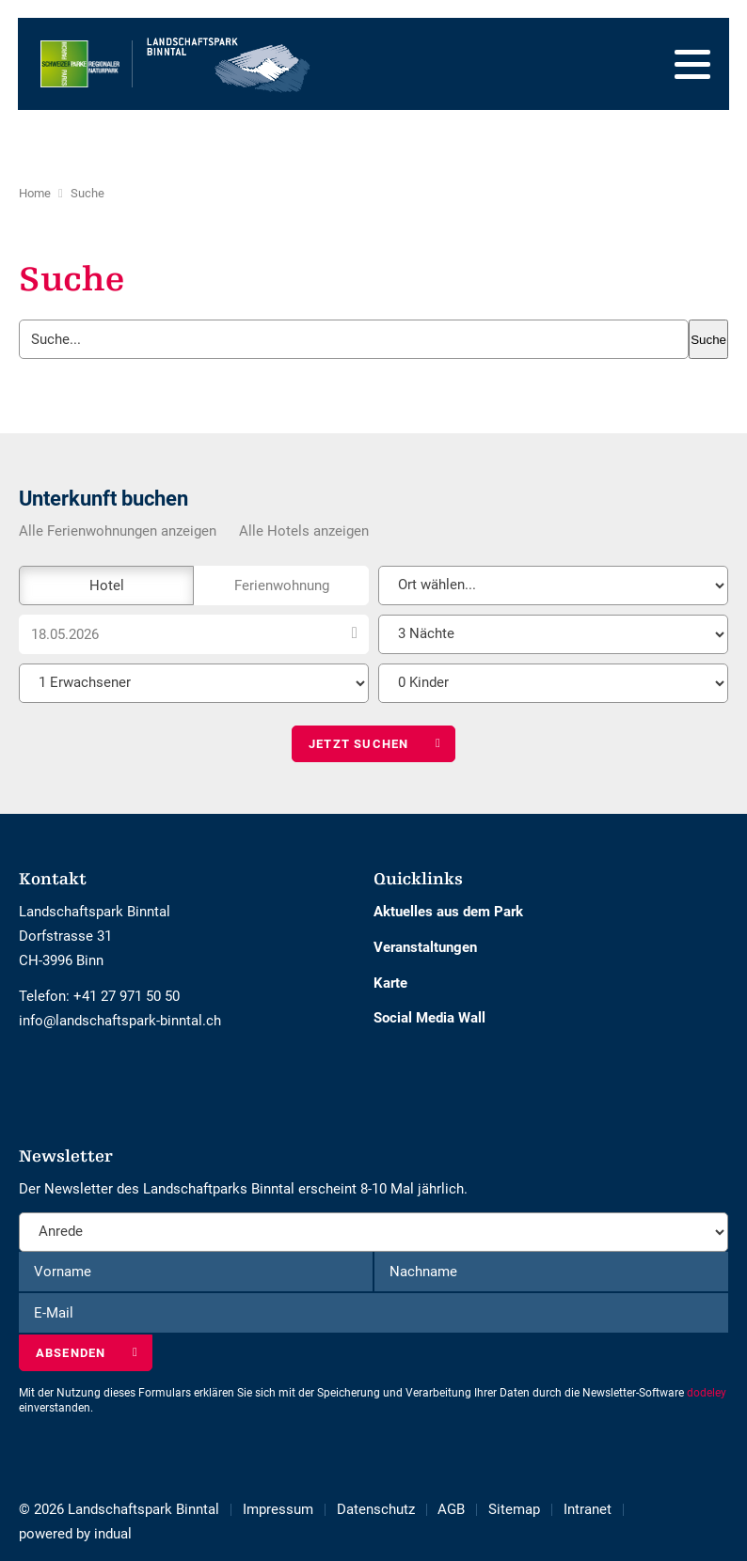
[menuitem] (290, 1509)
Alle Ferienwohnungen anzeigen (117, 531)
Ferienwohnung (281, 585)
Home (35, 193)
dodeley (706, 1392)
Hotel (106, 585)
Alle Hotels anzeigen (304, 531)
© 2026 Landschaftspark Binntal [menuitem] (119, 1509)
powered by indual (75, 1533)
